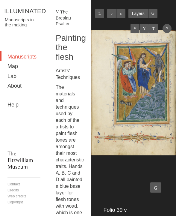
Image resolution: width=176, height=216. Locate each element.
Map (12, 66)
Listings (144, 28)
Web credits (16, 196)
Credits (13, 190)
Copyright (15, 202)
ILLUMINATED (25, 11)
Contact (13, 184)
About (14, 86)
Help (13, 105)
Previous (135, 28)
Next (153, 28)
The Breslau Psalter (63, 17)
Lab (11, 76)
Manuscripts (22, 57)
